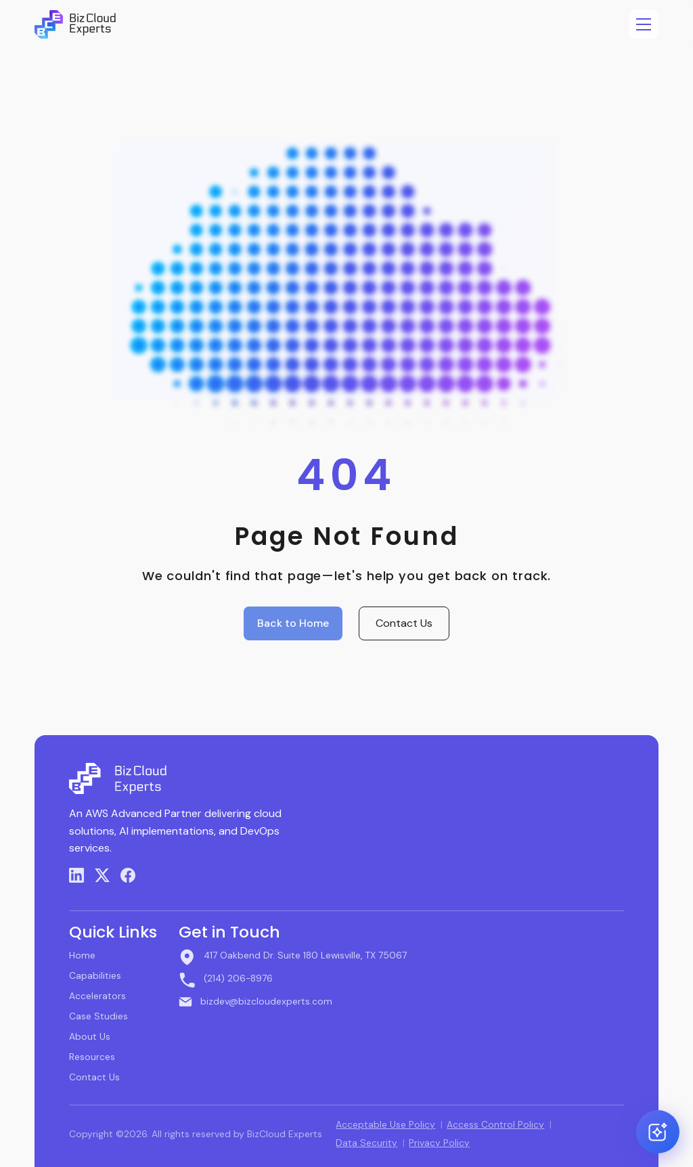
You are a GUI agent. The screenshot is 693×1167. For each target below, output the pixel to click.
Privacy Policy (439, 1143)
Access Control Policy (495, 1124)
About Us (89, 1036)
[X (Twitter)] (102, 875)
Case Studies (98, 1016)
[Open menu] (643, 24)
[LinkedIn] (76, 875)
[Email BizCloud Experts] (293, 1001)
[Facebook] (127, 875)
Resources (92, 1057)
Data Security (366, 1143)
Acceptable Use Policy (385, 1124)
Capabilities (95, 975)
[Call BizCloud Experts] (293, 979)
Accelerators (97, 996)
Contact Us (404, 623)
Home (82, 955)
